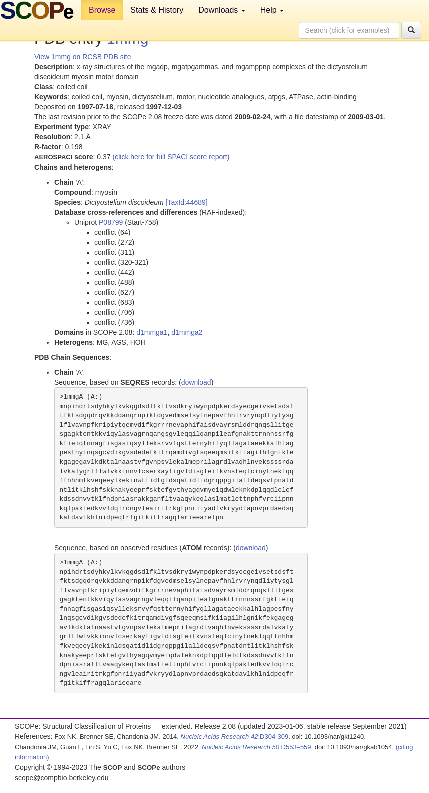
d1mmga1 (152, 332)
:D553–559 (257, 747)
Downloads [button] (222, 10)
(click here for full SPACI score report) (171, 157)
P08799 (111, 222)
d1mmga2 (187, 332)
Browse (102, 10)
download (197, 382)
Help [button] (272, 10)
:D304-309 (235, 736)
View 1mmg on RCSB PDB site (82, 57)
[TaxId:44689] (187, 202)
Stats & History (157, 10)
